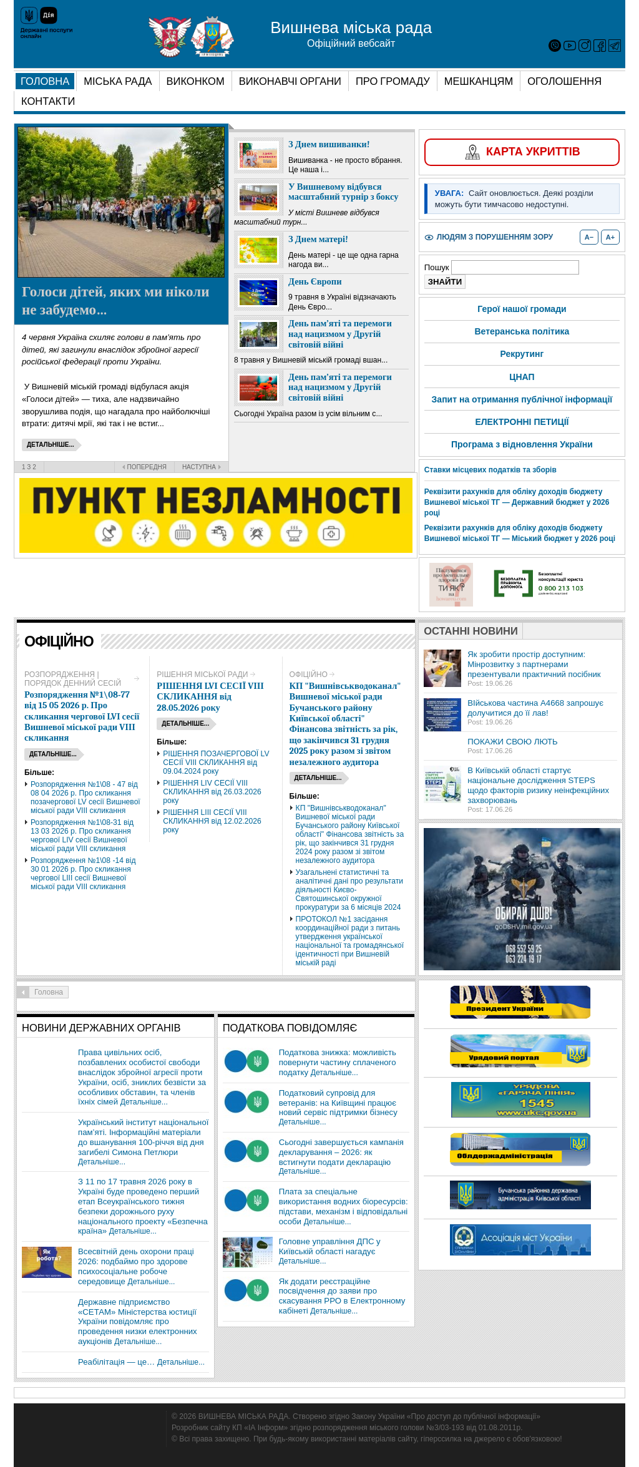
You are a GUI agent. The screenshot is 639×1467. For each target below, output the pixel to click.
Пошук (437, 267)
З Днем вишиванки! (329, 144)
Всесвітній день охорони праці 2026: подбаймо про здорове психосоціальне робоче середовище (136, 1266)
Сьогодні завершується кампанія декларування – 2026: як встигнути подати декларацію (341, 1152)
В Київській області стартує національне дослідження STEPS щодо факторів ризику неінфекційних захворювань (538, 785)
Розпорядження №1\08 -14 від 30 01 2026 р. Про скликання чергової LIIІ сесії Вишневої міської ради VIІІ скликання (83, 873)
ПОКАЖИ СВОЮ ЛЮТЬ (512, 741)
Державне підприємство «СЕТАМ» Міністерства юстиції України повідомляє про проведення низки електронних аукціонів (137, 1321)
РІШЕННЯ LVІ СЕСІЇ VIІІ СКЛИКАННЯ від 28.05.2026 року (210, 697)
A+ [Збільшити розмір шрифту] (610, 237)
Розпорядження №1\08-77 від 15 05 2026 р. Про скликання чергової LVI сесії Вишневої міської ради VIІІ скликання (81, 717)
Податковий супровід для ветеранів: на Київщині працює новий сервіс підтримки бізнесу (338, 1103)
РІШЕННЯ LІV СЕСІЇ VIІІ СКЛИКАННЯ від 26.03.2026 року (212, 792)
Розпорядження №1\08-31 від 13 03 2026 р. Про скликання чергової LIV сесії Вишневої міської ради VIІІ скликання (82, 835)
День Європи (315, 281)
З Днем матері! (318, 239)
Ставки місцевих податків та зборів (490, 469)
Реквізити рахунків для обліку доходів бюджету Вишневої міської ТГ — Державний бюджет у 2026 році (517, 502)
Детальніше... (144, 1102)
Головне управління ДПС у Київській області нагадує (330, 1246)
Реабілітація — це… (116, 1362)
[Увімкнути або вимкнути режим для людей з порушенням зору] (488, 237)
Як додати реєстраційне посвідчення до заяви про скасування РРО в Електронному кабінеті (342, 1296)
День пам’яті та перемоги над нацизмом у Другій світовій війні (340, 333)
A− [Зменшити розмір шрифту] (589, 237)
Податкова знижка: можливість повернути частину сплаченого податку (337, 1062)
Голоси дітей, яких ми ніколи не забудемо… (116, 300)
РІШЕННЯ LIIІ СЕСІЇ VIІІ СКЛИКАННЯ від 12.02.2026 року (212, 821)
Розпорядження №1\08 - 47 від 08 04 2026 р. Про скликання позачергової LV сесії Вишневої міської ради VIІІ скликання (85, 797)
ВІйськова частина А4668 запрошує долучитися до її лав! (535, 708)
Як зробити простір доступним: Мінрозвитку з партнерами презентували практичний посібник (533, 664)
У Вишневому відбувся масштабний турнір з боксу (343, 192)
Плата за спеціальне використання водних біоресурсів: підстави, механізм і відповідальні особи (343, 1206)
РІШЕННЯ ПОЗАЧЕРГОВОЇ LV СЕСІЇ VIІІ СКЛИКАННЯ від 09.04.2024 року (216, 762)
